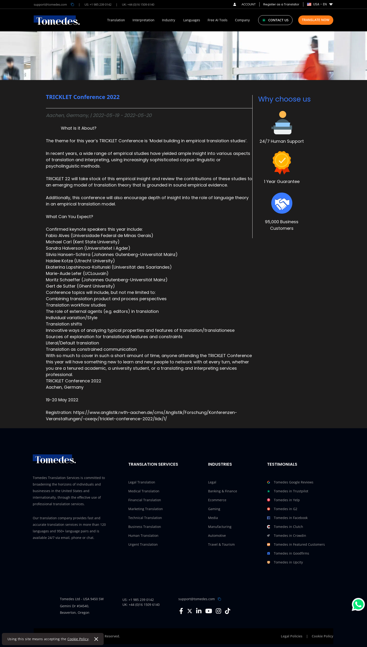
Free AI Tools (218, 20)
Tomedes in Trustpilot (287, 491)
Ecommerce (217, 500)
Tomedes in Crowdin (286, 535)
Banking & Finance (222, 491)
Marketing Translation (145, 509)
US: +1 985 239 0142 (97, 4)
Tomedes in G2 (282, 508)
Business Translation (144, 526)
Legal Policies (291, 636)
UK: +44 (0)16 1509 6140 (138, 4)
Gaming (214, 509)
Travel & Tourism (221, 544)
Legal (212, 482)
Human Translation (143, 535)
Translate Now (315, 20)
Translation (116, 20)
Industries (220, 464)
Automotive (217, 535)
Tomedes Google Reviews (290, 482)
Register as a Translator (281, 4)
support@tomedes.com (196, 599)
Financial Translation (144, 500)
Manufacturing (219, 526)
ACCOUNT (244, 4)
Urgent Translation (143, 544)
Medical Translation (143, 491)
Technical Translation (145, 517)
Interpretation (143, 20)
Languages (191, 20)
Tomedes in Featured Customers (296, 544)
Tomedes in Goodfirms (288, 553)
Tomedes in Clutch (285, 526)
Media (213, 517)
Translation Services (153, 464)
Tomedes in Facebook (287, 517)
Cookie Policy (78, 639)
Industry (168, 20)
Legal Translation (141, 482)
